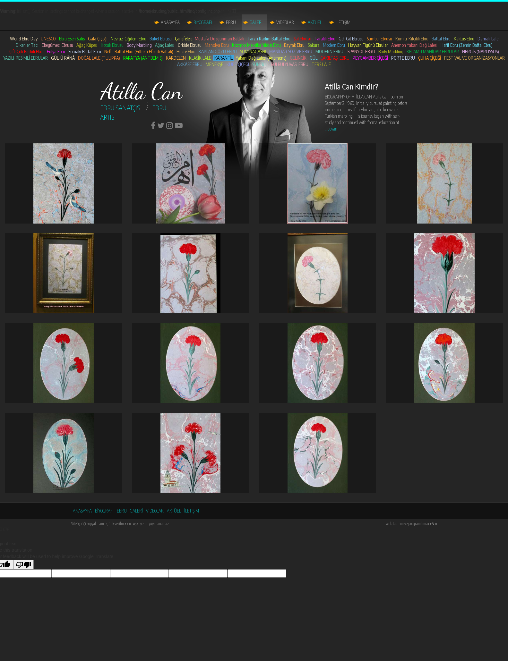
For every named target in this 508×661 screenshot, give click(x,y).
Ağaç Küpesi (87, 45)
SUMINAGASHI (253, 51)
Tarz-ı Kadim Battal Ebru (268, 38)
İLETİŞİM (343, 22)
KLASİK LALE (200, 58)
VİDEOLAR (285, 22)
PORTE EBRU (403, 58)
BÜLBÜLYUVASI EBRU (289, 64)
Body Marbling (139, 45)
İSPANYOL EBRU (361, 51)
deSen (432, 523)
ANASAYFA (170, 22)
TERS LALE (321, 64)
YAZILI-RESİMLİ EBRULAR (25, 58)
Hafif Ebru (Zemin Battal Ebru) (467, 45)
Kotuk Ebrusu (112, 45)
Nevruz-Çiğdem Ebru (128, 38)
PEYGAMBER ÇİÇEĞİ (370, 58)
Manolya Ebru (217, 45)
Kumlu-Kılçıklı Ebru (411, 38)
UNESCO (48, 38)
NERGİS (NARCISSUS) (480, 51)
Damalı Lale (488, 38)
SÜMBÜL (260, 64)
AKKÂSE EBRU (189, 64)
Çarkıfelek (183, 38)
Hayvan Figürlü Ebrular (368, 45)
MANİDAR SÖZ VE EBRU (290, 51)
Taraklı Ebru (324, 38)
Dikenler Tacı (27, 45)
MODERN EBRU (329, 51)
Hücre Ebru (186, 51)
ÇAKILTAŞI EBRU (335, 58)
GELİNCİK (298, 58)
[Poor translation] (23, 564)
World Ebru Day (24, 38)
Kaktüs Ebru (464, 38)
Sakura (314, 45)
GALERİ (256, 22)
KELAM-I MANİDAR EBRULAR (433, 51)
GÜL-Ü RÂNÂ (63, 58)
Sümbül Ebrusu (379, 38)
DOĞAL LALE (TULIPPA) (99, 58)
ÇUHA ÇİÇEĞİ (429, 58)
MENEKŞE (214, 64)
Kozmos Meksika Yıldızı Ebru (256, 45)
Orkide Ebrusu (190, 45)
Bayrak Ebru (294, 45)
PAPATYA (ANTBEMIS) (143, 58)
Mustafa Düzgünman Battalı (219, 38)
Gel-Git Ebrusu (351, 38)
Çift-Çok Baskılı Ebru (26, 51)
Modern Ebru (334, 45)
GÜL (313, 58)
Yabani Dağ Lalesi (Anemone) (261, 58)
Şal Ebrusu (302, 38)
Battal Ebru (441, 38)
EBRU (231, 22)
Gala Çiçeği (98, 38)
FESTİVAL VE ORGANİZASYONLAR (474, 58)
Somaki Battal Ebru (84, 51)
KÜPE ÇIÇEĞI (238, 64)
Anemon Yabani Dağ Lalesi (414, 45)
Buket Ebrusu (161, 38)
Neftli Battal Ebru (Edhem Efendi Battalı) (138, 51)
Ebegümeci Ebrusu (57, 45)
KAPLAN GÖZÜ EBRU (218, 51)
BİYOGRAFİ (203, 22)
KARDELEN (176, 58)
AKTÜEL (315, 22)
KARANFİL (223, 58)
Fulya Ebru (56, 51)
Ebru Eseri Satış (72, 38)
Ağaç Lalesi (165, 45)
